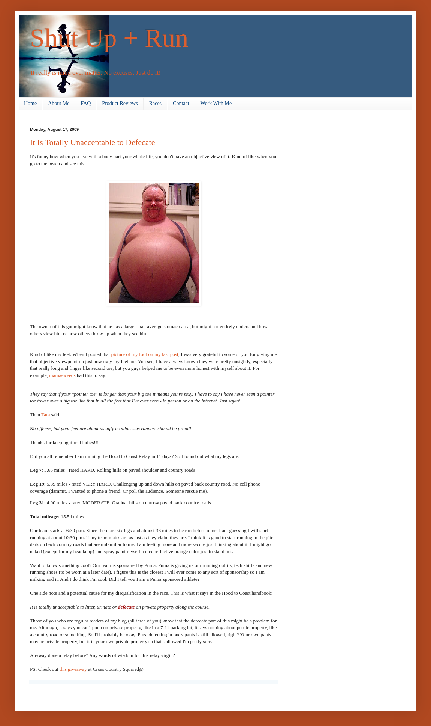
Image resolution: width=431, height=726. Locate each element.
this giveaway (74, 669)
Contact (181, 103)
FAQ (86, 103)
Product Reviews (120, 103)
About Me (58, 103)
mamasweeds (62, 375)
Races (155, 103)
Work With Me (216, 103)
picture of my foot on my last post (144, 354)
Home (30, 103)
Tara (45, 414)
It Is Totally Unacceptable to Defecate (92, 142)
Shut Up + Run (109, 38)
